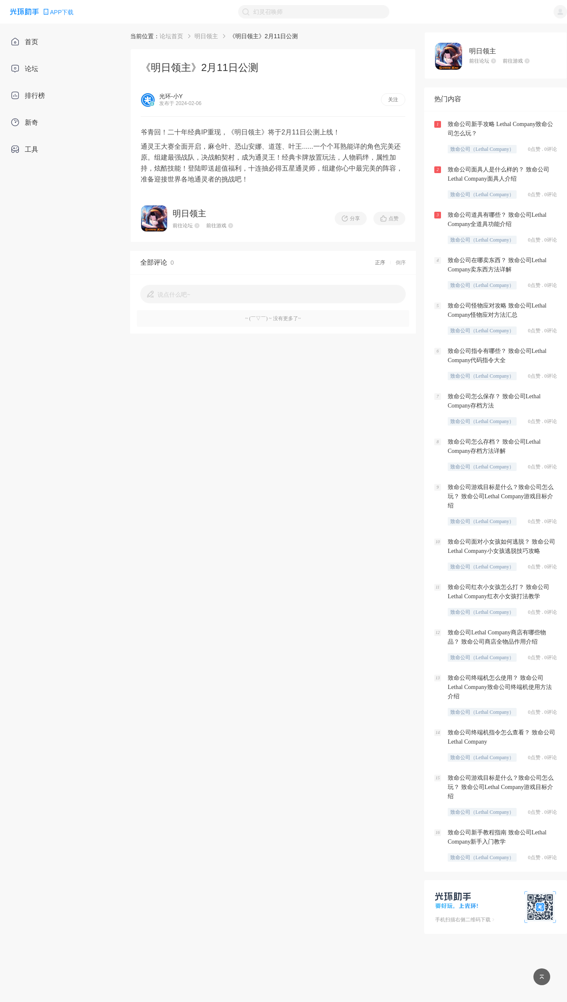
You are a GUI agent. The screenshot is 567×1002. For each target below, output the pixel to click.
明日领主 (206, 36)
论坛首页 (171, 36)
